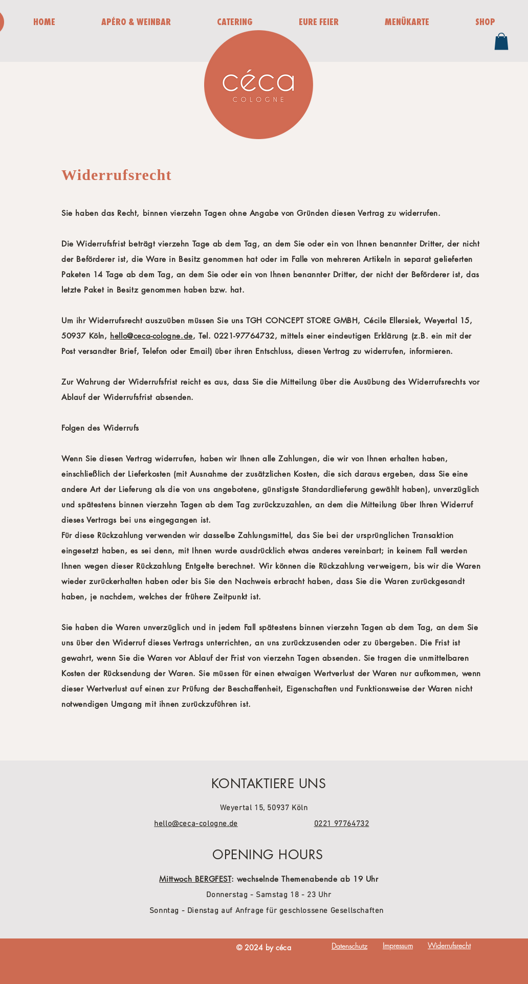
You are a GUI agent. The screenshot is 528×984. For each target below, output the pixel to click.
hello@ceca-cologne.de (151, 336)
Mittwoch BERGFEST (195, 879)
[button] (501, 41)
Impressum (398, 945)
